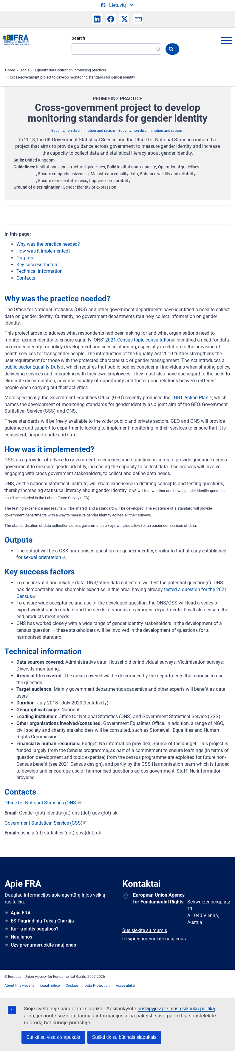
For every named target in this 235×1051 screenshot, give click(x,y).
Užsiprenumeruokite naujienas (43, 945)
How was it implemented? (43, 251)
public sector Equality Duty (32, 367)
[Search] (116, 49)
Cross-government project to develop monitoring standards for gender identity (72, 77)
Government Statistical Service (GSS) (43, 823)
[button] (97, 19)
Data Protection (97, 985)
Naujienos (21, 937)
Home (10, 70)
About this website (19, 985)
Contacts (25, 278)
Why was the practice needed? (48, 244)
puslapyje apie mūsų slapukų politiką (176, 1008)
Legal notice (50, 985)
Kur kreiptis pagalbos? (34, 929)
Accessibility (126, 985)
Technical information (39, 271)
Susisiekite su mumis (144, 930)
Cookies (72, 985)
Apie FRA (21, 913)
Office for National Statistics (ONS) (41, 803)
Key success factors (37, 264)
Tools (25, 70)
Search (78, 38)
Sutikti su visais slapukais (53, 1037)
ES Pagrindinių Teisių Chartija (42, 921)
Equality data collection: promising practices (70, 70)
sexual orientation (42, 557)
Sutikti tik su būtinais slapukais (124, 1037)
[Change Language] (117, 5)
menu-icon (226, 40)
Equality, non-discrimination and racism (83, 131)
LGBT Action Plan (189, 397)
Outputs (24, 258)
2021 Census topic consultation (138, 340)
